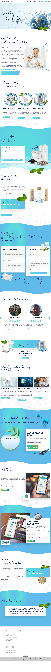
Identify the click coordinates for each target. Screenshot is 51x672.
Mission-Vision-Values (23, 632)
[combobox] (35, 1)
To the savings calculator (38, 273)
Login (49, 1)
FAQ (7, 630)
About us (20, 630)
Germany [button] (40, 1)
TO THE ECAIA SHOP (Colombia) (9, 74)
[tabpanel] (25, 16)
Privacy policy (8, 634)
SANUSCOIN (8, 640)
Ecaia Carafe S (7, 159)
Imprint (7, 631)
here (13, 571)
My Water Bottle (6, 214)
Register (25, 358)
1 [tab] (41, 23)
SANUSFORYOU (9, 639)
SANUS (7, 1)
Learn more (6, 398)
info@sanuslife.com (32, 658)
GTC (7, 632)
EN (35, 1)
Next (49, 318)
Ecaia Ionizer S (17, 159)
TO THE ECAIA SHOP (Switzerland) (10, 71)
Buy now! (6, 116)
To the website (33, 447)
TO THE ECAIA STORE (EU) (8, 69)
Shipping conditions (9, 635)
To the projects (32, 445)
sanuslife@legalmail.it (41, 658)
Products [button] (29, 1)
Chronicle (21, 631)
